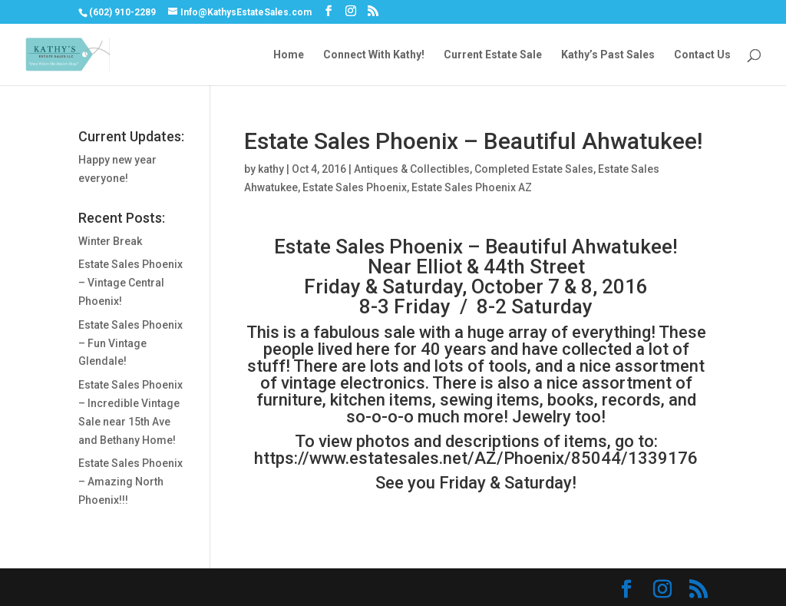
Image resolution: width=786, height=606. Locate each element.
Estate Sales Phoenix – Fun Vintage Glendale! (130, 343)
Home (288, 55)
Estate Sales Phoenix (354, 187)
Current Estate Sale (493, 55)
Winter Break (110, 241)
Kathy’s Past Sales (608, 55)
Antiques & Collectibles (412, 169)
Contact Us (702, 55)
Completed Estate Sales (533, 169)
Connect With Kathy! (373, 55)
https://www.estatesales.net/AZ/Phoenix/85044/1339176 (476, 458)
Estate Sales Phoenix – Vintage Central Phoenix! (130, 282)
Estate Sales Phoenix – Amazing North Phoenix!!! (130, 481)
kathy (271, 169)
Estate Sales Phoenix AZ (471, 187)
